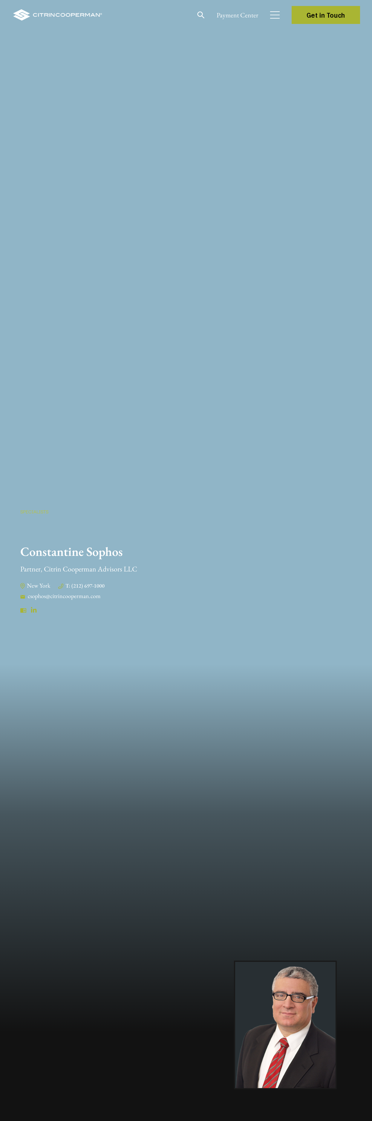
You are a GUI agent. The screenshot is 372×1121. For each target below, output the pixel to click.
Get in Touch (326, 15)
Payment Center (237, 15)
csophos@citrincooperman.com (64, 596)
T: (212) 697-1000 (85, 585)
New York (38, 585)
